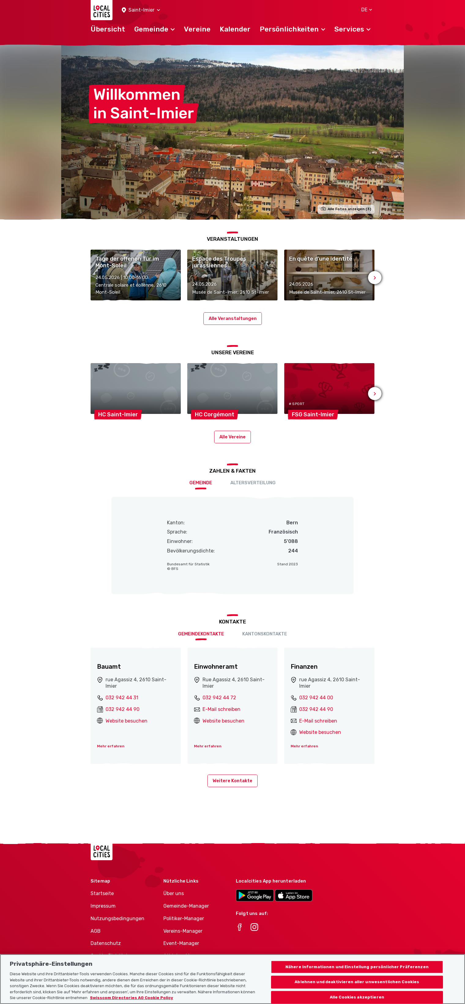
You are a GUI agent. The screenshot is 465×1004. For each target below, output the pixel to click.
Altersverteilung (253, 482)
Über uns (173, 893)
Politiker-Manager (183, 918)
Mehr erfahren (111, 746)
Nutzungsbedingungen (117, 918)
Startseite (102, 893)
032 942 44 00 (316, 698)
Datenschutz (106, 943)
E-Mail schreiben (221, 709)
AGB (96, 931)
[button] (141, 10)
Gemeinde (200, 482)
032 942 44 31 (122, 698)
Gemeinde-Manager (186, 906)
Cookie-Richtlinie (110, 956)
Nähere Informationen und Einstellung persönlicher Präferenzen (357, 974)
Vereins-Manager (183, 931)
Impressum (103, 906)
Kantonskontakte (264, 634)
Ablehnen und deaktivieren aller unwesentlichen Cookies (357, 989)
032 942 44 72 (219, 698)
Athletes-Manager (184, 956)
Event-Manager (181, 943)
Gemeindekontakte (201, 634)
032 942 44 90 (123, 709)
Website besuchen (126, 721)
